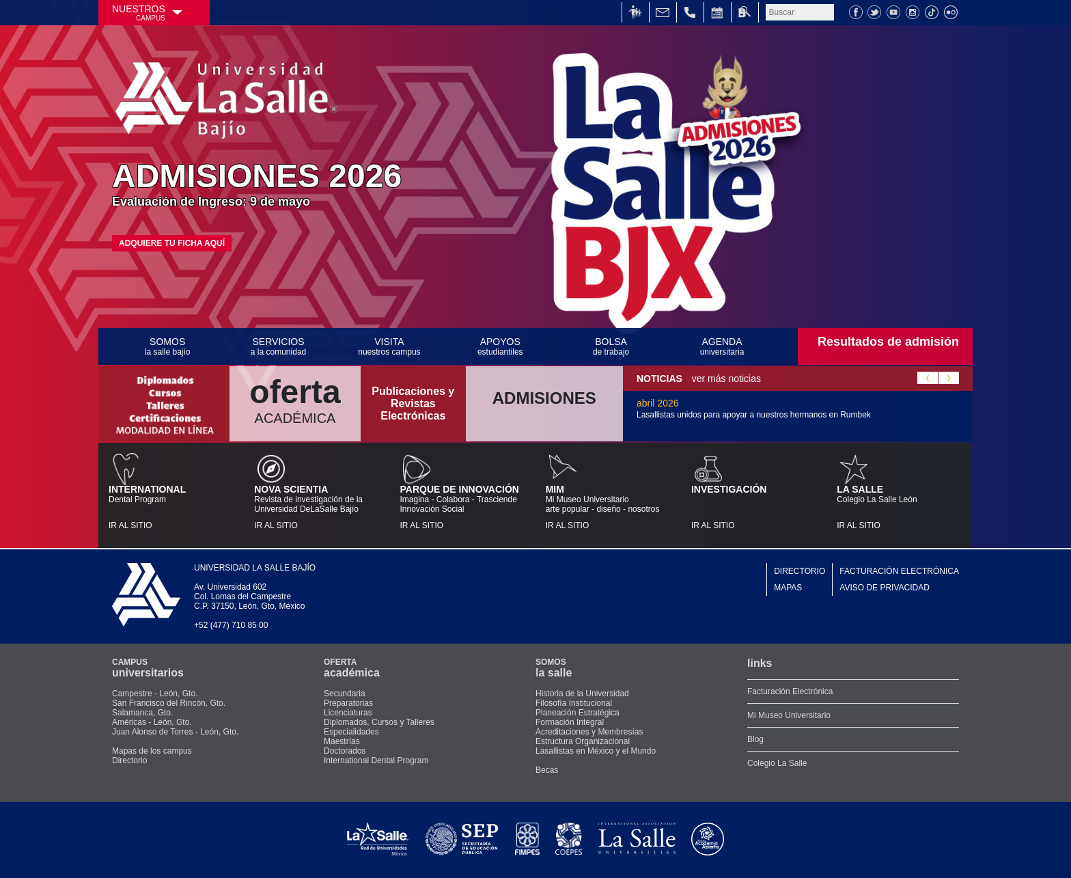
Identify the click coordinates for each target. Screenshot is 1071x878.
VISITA (389, 346)
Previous (927, 378)
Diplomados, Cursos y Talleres (379, 722)
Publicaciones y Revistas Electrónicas (413, 403)
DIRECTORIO (799, 571)
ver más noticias (699, 378)
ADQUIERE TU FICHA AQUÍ (172, 243)
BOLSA (611, 346)
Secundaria (344, 693)
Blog (755, 739)
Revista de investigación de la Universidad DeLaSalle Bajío (316, 507)
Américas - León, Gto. (152, 722)
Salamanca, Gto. (142, 712)
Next (948, 378)
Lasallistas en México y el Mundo (596, 751)
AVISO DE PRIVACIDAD (884, 587)
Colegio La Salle (777, 763)
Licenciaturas (348, 712)
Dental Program (171, 507)
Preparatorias (348, 703)
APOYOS (500, 346)
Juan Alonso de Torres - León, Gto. (175, 732)
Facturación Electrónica (790, 691)
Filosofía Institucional (574, 703)
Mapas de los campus (152, 751)
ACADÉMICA (295, 399)
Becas (547, 770)
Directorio (129, 760)
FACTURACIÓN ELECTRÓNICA (899, 571)
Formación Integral (570, 722)
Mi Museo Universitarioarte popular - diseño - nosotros (608, 507)
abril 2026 (754, 409)
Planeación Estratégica (578, 712)
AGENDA (722, 346)
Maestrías (342, 741)
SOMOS (167, 346)
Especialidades (351, 732)
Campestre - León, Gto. (154, 693)
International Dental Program (376, 760)
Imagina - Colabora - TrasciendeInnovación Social (462, 507)
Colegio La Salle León (899, 507)
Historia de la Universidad (582, 693)
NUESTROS (138, 12)
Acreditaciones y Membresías (589, 732)
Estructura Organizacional (583, 741)
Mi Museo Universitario (789, 715)
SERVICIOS (278, 346)
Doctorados (344, 751)
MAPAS (788, 587)
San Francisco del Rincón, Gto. (168, 703)
